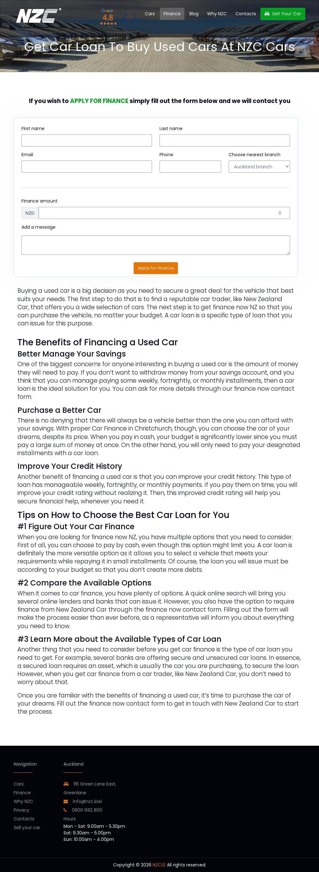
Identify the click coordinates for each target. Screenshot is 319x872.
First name (33, 128)
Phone (166, 155)
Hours (70, 819)
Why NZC (217, 14)
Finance (172, 14)
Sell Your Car (282, 14)
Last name (171, 128)
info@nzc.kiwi (83, 801)
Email (27, 155)
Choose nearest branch (254, 155)
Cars (150, 14)
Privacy (21, 810)
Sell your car (27, 827)
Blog (193, 14)
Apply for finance (156, 268)
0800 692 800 (83, 810)
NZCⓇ (159, 865)
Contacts (246, 14)
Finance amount (39, 201)
